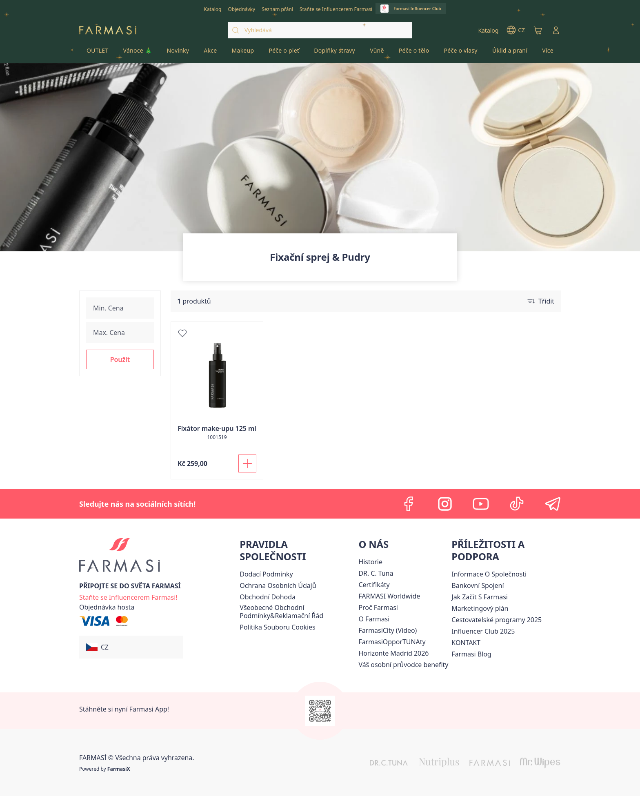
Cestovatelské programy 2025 (496, 620)
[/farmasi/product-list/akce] (210, 53)
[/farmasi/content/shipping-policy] (266, 574)
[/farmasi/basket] (538, 30)
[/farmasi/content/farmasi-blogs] (471, 654)
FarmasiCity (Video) (387, 630)
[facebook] (409, 504)
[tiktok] (517, 504)
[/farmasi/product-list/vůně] (376, 53)
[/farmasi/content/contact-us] (465, 643)
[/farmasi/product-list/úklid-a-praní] (510, 53)
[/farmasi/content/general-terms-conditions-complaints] (297, 611)
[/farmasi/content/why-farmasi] (378, 607)
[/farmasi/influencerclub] (411, 8)
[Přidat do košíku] (247, 463)
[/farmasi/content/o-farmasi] (373, 619)
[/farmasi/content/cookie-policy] (277, 627)
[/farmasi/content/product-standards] (373, 585)
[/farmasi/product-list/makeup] (243, 53)
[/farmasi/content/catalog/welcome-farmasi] (403, 665)
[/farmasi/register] (241, 8)
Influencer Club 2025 (483, 631)
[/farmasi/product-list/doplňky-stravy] (334, 53)
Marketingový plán (479, 608)
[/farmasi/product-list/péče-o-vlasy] (460, 53)
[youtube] (481, 504)
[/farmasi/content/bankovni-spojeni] (477, 585)
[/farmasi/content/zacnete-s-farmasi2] (479, 597)
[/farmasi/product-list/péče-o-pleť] (284, 53)
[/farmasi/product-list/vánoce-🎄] (138, 53)
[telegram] (552, 504)
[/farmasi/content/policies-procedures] (278, 585)
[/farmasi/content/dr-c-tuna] (375, 573)
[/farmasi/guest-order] (106, 607)
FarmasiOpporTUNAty (391, 642)
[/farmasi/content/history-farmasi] (370, 562)
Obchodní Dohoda (268, 597)
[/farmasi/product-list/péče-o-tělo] (414, 53)
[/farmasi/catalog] (212, 8)
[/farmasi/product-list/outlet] (97, 53)
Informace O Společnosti (489, 574)
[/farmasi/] (107, 30)
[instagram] (445, 504)
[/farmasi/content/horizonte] (393, 653)
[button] (120, 359)
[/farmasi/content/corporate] (389, 596)
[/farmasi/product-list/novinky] (178, 53)
